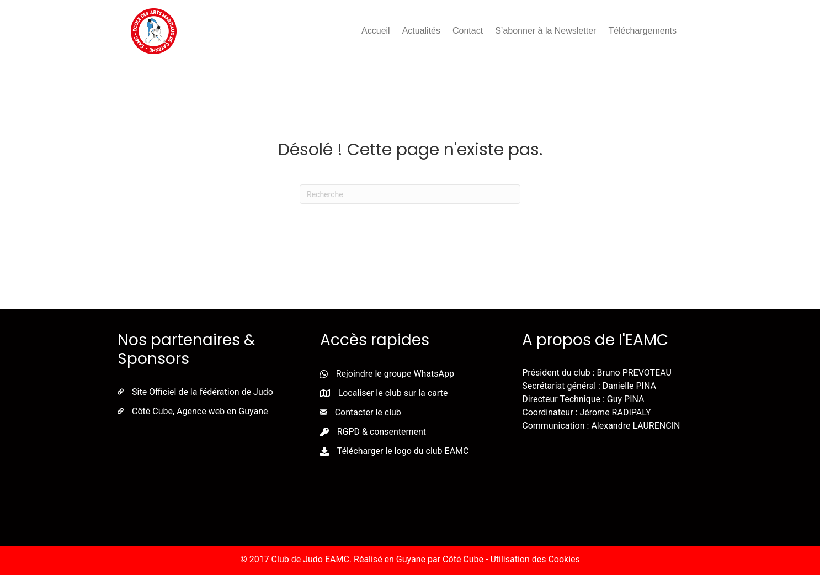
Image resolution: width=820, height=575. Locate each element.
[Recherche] (410, 194)
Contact (467, 30)
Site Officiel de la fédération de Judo (202, 392)
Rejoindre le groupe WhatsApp (395, 373)
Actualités (421, 30)
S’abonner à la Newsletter (545, 30)
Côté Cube (463, 559)
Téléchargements (642, 30)
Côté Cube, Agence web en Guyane (200, 411)
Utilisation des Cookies (534, 559)
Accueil (375, 30)
